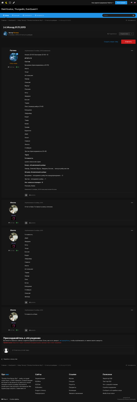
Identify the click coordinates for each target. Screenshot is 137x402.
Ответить (128, 41)
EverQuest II (28, 15)
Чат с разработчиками (110, 384)
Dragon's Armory (40, 390)
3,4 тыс (11, 222)
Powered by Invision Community (126, 399)
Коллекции (72, 390)
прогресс (16, 386)
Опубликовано (34, 50)
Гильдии (71, 381)
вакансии (25, 386)
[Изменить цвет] (14, 2)
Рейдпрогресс (40, 393)
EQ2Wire (38, 381)
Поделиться (112, 34)
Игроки (71, 378)
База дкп (16, 15)
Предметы (72, 387)
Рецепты (72, 384)
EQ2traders (38, 387)
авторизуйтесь (65, 340)
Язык (4, 399)
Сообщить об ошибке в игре (112, 390)
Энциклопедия (40, 378)
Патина (13, 50)
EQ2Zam (37, 384)
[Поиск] (112, 15)
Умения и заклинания (76, 393)
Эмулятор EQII (107, 378)
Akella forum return (109, 393)
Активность (40, 15)
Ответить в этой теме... (21, 350)
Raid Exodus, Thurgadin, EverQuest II (19, 9)
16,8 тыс (11, 67)
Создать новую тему (111, 41)
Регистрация (121, 2)
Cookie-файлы (14, 399)
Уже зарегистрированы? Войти (102, 3)
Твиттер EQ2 (107, 381)
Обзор (7, 16)
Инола (13, 203)
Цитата (33, 195)
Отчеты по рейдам (26, 35)
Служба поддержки (109, 387)
